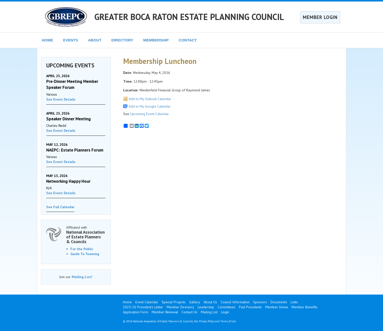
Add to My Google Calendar (150, 106)
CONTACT (188, 40)
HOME (47, 40)
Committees (226, 307)
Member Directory (180, 307)
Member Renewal (165, 312)
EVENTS (70, 40)
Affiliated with (85, 234)
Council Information (235, 302)
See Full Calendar (60, 207)
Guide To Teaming (84, 254)
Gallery (194, 302)
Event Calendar (146, 302)
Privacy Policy (206, 321)
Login (225, 312)
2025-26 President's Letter (143, 307)
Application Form (135, 312)
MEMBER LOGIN (320, 17)
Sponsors (260, 302)
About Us (210, 302)
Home (127, 302)
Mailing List (81, 277)
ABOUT (94, 40)
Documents (279, 302)
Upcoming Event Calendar (149, 114)
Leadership (206, 307)
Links (294, 302)
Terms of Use (228, 321)
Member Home (276, 307)
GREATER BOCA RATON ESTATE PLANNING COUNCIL (189, 16)
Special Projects (174, 302)
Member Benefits (305, 307)
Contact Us (189, 312)
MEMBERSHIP (156, 40)
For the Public (81, 249)
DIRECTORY (122, 40)
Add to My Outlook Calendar (150, 99)
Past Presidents (250, 307)
